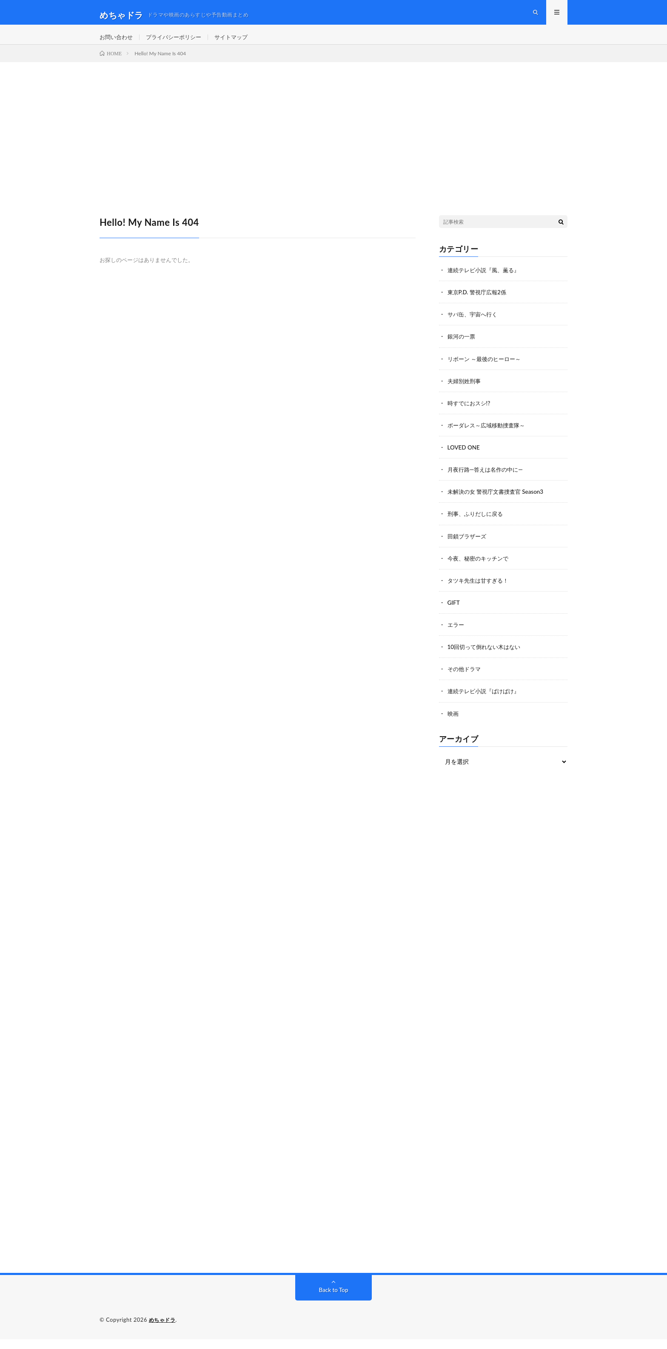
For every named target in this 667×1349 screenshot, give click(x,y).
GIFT (454, 612)
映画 (453, 723)
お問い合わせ (117, 42)
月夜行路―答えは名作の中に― (488, 480)
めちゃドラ (163, 1329)
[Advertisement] (333, 136)
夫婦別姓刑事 (465, 391)
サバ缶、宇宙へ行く (474, 325)
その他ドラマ (465, 679)
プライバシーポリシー (178, 42)
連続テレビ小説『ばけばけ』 (486, 701)
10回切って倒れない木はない (487, 656)
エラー (456, 634)
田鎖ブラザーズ (468, 546)
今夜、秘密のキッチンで (480, 568)
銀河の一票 (462, 347)
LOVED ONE (465, 457)
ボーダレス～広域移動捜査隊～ (489, 435)
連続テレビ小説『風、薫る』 (486, 281)
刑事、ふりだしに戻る (477, 524)
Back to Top (333, 1299)
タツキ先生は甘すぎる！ (480, 590)
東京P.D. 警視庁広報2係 (479, 303)
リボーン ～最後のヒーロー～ (487, 369)
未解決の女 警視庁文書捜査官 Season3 (499, 502)
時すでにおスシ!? (470, 413)
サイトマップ (239, 42)
